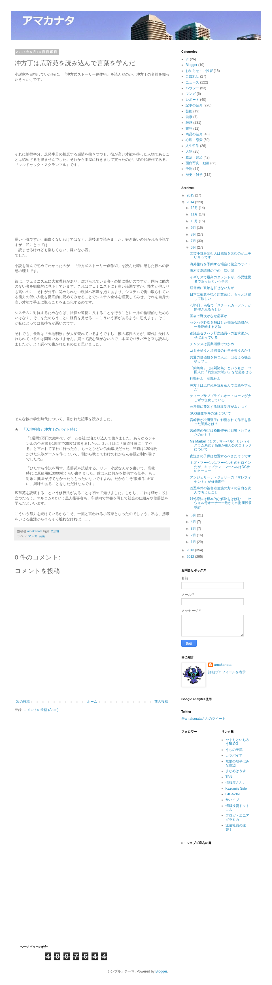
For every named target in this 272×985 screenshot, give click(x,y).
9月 (194, 228)
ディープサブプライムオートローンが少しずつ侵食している (220, 398)
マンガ (32, 536)
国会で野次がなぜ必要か (208, 316)
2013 (191, 550)
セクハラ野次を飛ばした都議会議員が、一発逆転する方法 (220, 324)
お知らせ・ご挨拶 (199, 71)
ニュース (192, 82)
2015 (191, 195)
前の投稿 (161, 702)
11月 (195, 214)
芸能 (42, 536)
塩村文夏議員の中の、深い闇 (212, 271)
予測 (189, 169)
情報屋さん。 (236, 783)
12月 (195, 208)
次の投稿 (23, 702)
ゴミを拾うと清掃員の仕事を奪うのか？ (220, 350)
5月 (194, 515)
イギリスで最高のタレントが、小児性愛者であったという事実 (220, 279)
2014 (191, 202)
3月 (194, 529)
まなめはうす (236, 771)
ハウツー (192, 88)
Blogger (191, 65)
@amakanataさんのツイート (203, 719)
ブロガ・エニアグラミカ (237, 817)
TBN (229, 777)
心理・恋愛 (194, 140)
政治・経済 (194, 157)
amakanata (222, 665)
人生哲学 (192, 146)
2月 (194, 535)
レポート (192, 100)
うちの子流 (234, 750)
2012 (191, 557)
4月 (194, 522)
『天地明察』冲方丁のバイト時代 (49, 429)
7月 (194, 241)
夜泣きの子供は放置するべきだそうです (220, 456)
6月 (194, 247)
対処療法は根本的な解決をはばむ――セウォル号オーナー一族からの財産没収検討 (221, 503)
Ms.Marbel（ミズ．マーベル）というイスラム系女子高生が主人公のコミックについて (221, 445)
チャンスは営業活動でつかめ (212, 344)
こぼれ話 (192, 76)
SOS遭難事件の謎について (210, 413)
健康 (189, 117)
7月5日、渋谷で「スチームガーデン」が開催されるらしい (220, 307)
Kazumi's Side (236, 788)
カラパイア (234, 755)
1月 (194, 542)
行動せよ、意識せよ (205, 379)
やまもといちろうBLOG (237, 742)
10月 (195, 221)
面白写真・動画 (197, 163)
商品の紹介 (194, 134)
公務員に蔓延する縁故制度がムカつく (219, 407)
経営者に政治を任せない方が (212, 288)
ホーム (92, 702)
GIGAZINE (234, 794)
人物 (189, 151)
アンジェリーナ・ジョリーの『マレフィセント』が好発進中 (220, 479)
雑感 (189, 123)
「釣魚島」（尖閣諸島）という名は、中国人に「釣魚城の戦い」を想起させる (221, 370)
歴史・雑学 (194, 175)
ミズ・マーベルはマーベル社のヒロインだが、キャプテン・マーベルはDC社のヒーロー (220, 467)
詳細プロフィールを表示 (227, 672)
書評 (189, 129)
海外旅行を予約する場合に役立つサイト (220, 264)
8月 (194, 234)
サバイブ (232, 800)
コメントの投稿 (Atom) (41, 710)
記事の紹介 (194, 105)
